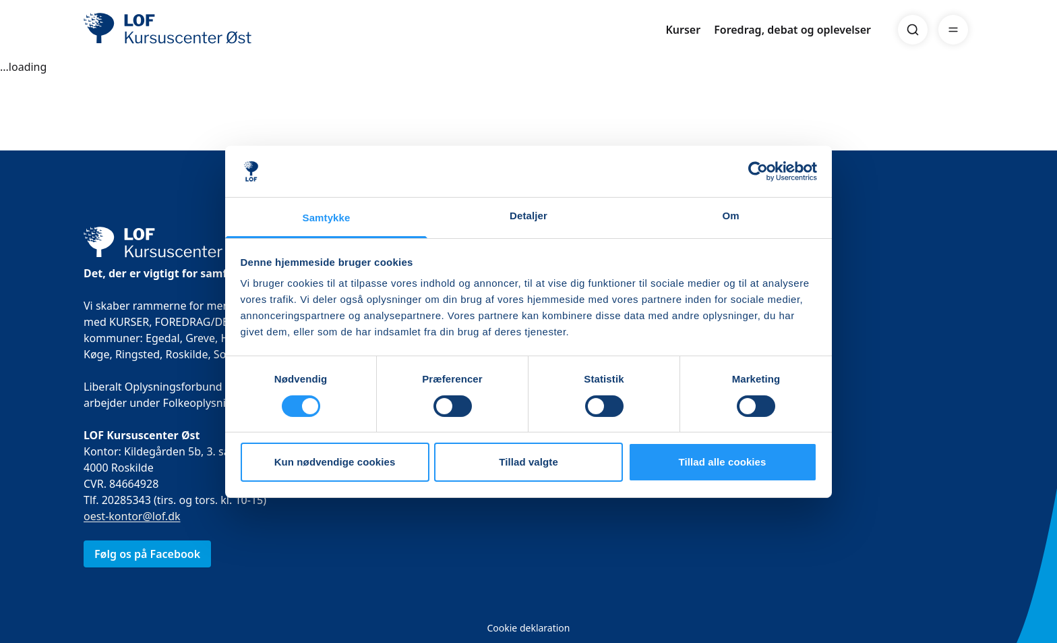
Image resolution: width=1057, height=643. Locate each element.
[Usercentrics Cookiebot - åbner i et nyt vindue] (758, 171)
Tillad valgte (528, 462)
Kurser (682, 29)
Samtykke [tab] (327, 217)
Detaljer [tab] (528, 215)
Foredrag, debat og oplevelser (792, 29)
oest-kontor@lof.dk (132, 516)
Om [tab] (730, 215)
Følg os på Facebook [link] (147, 554)
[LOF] (182, 29)
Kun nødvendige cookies (335, 462)
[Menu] (953, 30)
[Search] (913, 30)
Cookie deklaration (528, 627)
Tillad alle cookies (722, 462)
